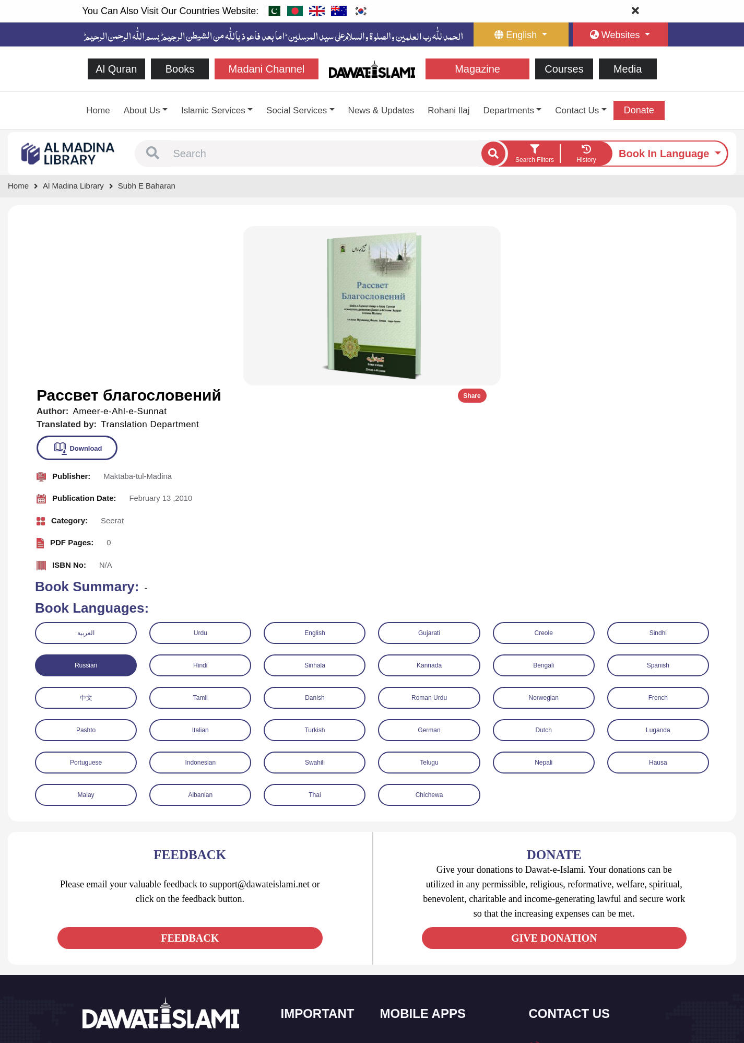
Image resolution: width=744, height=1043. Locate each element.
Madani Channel (267, 69)
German (429, 570)
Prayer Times (413, 932)
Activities (307, 976)
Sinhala (314, 505)
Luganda (658, 570)
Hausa (658, 602)
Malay (86, 635)
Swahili (315, 602)
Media (627, 69)
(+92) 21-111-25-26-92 (581, 912)
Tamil (200, 538)
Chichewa (429, 635)
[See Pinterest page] (167, 939)
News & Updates (381, 110)
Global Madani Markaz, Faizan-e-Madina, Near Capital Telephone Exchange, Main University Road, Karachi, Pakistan (597, 978)
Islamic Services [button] (213, 110)
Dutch (544, 570)
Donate (639, 110)
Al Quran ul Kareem (423, 911)
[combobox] (325, 153)
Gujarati (429, 473)
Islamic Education (320, 998)
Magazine (477, 69)
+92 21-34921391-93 (578, 889)
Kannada (429, 505)
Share (701, 236)
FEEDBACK (190, 778)
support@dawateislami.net (587, 935)
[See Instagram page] (148, 939)
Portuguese (86, 602)
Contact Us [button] (577, 110)
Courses (564, 69)
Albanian (200, 635)
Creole (544, 473)
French (658, 538)
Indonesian (200, 602)
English (314, 473)
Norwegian (544, 538)
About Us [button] (142, 110)
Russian (86, 505)
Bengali (543, 505)
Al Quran (116, 69)
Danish (314, 538)
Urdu (200, 473)
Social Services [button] (296, 110)
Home (98, 110)
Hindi (200, 505)
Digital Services (416, 976)
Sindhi (658, 473)
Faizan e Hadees (418, 954)
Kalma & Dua (413, 998)
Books (180, 69)
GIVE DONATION (554, 778)
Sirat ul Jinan (412, 889)
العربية (86, 473)
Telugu (429, 602)
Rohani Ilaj (448, 110)
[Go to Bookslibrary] (68, 152)
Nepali (543, 602)
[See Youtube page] (130, 939)
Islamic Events (316, 932)
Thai (315, 635)
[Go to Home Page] (372, 68)
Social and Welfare (322, 889)
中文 (86, 538)
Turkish (314, 570)
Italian (200, 570)
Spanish (658, 505)
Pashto (86, 570)
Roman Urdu (429, 538)
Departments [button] (508, 110)
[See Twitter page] (111, 939)
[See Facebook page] (92, 939)
